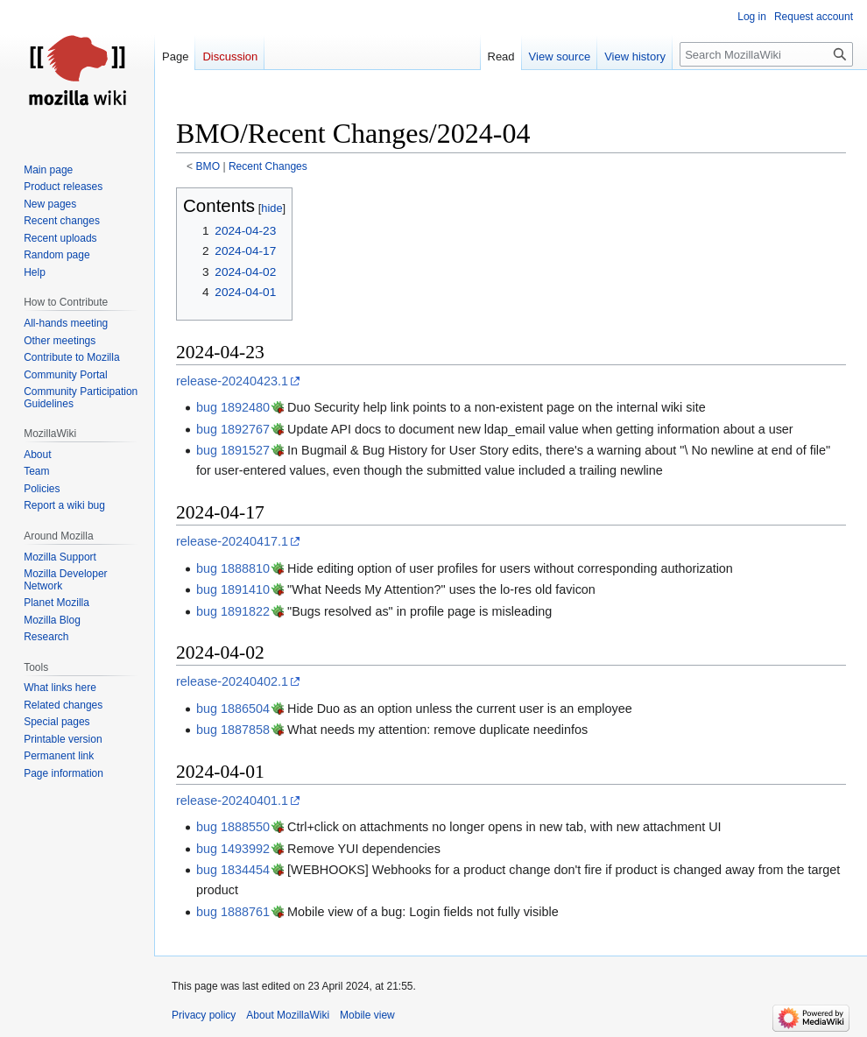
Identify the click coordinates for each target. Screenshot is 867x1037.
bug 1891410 (233, 589)
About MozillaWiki (287, 1015)
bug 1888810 (233, 568)
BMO (208, 166)
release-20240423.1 (232, 381)
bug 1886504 (233, 709)
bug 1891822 (233, 611)
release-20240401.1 (232, 801)
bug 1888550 (233, 827)
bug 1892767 (233, 429)
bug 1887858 (233, 730)
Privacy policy (204, 1015)
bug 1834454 (233, 870)
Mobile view (367, 1015)
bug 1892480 (233, 407)
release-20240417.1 (232, 541)
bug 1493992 (233, 849)
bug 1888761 (233, 912)
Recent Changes (268, 166)
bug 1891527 (233, 450)
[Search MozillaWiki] (766, 54)
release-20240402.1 (232, 681)
